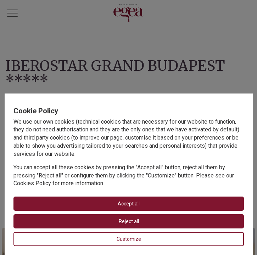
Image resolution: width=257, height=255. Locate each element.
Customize (128, 239)
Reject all (128, 221)
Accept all (129, 203)
